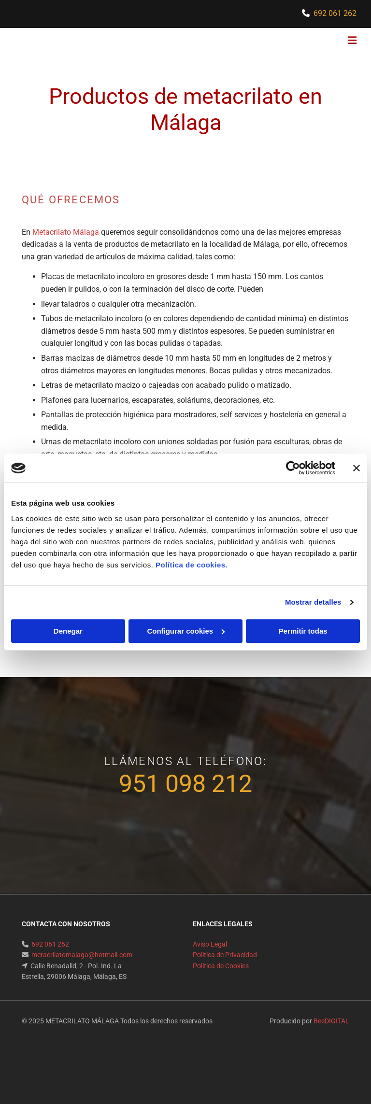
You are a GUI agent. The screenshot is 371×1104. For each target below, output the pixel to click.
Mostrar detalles (313, 602)
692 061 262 (335, 13)
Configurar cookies (186, 631)
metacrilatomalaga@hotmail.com (81, 955)
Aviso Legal (210, 944)
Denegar (68, 631)
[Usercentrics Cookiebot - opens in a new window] (293, 468)
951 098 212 (185, 784)
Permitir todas (303, 631)
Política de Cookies (221, 966)
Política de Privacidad (225, 955)
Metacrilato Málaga (65, 232)
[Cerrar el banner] (356, 468)
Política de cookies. (192, 565)
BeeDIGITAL (331, 1021)
